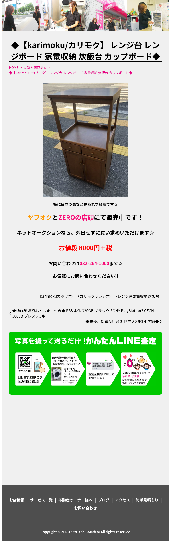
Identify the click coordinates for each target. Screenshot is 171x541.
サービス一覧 (41, 500)
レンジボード (106, 296)
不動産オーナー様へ (75, 500)
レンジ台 (124, 296)
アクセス (122, 500)
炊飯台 (153, 296)
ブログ (104, 500)
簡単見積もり (147, 500)
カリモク (87, 296)
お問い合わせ (85, 508)
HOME (13, 67)
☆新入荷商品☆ (35, 67)
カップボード (68, 296)
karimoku (48, 296)
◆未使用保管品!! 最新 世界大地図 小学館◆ (122, 321)
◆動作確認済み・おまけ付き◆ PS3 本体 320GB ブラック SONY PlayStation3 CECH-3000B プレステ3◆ (83, 313)
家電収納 (140, 296)
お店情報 (16, 500)
